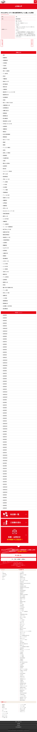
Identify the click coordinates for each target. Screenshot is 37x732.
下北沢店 (21, 618)
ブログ (3, 577)
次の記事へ (32, 43)
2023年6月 (5, 407)
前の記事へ (2, 43)
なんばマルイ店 (22, 677)
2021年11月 (5, 457)
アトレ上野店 (22, 604)
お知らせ (3, 579)
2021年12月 (5, 455)
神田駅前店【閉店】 (23, 601)
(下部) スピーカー (22, 711)
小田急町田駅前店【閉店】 (24, 614)
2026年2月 (5, 323)
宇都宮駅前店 (22, 666)
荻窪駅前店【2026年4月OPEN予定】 (25, 583)
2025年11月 (5, 331)
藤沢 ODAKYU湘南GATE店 (24, 643)
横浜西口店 (21, 629)
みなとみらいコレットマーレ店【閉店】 (26, 631)
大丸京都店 (21, 674)
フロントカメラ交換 (23, 707)
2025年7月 (5, 341)
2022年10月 (5, 428)
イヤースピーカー (4, 714)
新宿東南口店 (22, 573)
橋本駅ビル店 (22, 645)
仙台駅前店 (21, 667)
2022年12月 (5, 423)
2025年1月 (5, 357)
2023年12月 (5, 391)
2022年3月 (5, 447)
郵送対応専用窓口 (22, 700)
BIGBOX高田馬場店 (23, 590)
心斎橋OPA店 (22, 681)
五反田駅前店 (22, 584)
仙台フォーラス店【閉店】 (24, 669)
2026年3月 (5, 320)
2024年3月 (5, 383)
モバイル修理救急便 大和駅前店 (24, 646)
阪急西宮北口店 (22, 690)
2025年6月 (5, 344)
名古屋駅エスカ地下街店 (23, 670)
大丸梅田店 (21, 680)
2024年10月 (5, 365)
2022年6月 (5, 439)
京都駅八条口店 (22, 676)
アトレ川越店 (22, 656)
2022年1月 (5, 452)
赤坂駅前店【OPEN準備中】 (24, 594)
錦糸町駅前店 (22, 605)
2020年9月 (5, 494)
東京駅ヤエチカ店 (22, 598)
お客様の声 (3, 576)
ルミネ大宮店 (22, 650)
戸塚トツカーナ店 (22, 632)
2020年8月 (5, 497)
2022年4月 (5, 444)
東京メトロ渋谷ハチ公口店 (24, 580)
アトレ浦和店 (22, 655)
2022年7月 (5, 436)
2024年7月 (5, 373)
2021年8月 (5, 465)
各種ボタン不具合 (4, 716)
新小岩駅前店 (22, 608)
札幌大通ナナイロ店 (23, 698)
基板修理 (3, 704)
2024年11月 (5, 362)
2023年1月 (5, 420)
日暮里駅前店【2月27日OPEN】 (24, 587)
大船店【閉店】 (22, 642)
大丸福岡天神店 (22, 694)
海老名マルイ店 (22, 638)
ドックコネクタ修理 (23, 704)
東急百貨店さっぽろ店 (23, 697)
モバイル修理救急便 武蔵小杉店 (24, 635)
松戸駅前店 (21, 660)
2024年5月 (5, 378)
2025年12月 (5, 328)
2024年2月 (5, 386)
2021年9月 (5, 463)
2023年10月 (5, 397)
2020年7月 (5, 500)
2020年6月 (5, 502)
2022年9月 (5, 431)
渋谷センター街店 (22, 579)
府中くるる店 (22, 625)
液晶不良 (3, 707)
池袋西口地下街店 (22, 577)
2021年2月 (5, 481)
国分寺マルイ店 (22, 624)
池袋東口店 (21, 576)
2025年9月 (5, 336)
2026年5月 (5, 315)
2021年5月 (5, 473)
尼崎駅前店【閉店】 (23, 687)
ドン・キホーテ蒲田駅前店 (24, 611)
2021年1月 (5, 484)
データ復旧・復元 (4, 717)
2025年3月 (5, 352)
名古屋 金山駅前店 (22, 673)
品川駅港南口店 (22, 591)
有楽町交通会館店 (22, 597)
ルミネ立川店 (22, 621)
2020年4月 (5, 508)
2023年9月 (5, 399)
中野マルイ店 (22, 622)
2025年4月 (5, 349)
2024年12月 (5, 360)
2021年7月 (5, 468)
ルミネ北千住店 (22, 607)
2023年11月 (5, 394)
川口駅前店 (21, 652)
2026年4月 (5, 317)
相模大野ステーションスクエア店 (25, 649)
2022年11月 (5, 426)
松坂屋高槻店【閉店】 (23, 683)
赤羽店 (21, 600)
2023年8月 (5, 402)
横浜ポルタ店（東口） (23, 628)
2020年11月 (5, 489)
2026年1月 (5, 325)
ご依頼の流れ (4, 573)
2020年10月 (5, 492)
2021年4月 (5, 476)
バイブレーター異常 (5, 713)
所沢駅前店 (21, 653)
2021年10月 (5, 460)
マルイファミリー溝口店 (23, 639)
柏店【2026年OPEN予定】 (24, 662)
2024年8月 (5, 370)
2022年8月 (5, 434)
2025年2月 (5, 354)
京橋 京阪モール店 (22, 684)
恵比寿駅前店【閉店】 (23, 586)
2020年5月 (5, 505)
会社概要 (18, 723)
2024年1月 (5, 389)
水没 (2, 710)
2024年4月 (5, 381)
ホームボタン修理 (4, 711)
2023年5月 (5, 410)
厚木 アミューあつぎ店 (23, 636)
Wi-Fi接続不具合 (22, 710)
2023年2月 (5, 418)
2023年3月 (5, 415)
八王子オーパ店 (22, 615)
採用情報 (18, 725)
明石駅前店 (21, 691)
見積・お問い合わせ (18, 721)
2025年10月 (5, 333)
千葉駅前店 (21, 659)
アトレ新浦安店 (22, 663)
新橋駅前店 (21, 593)
